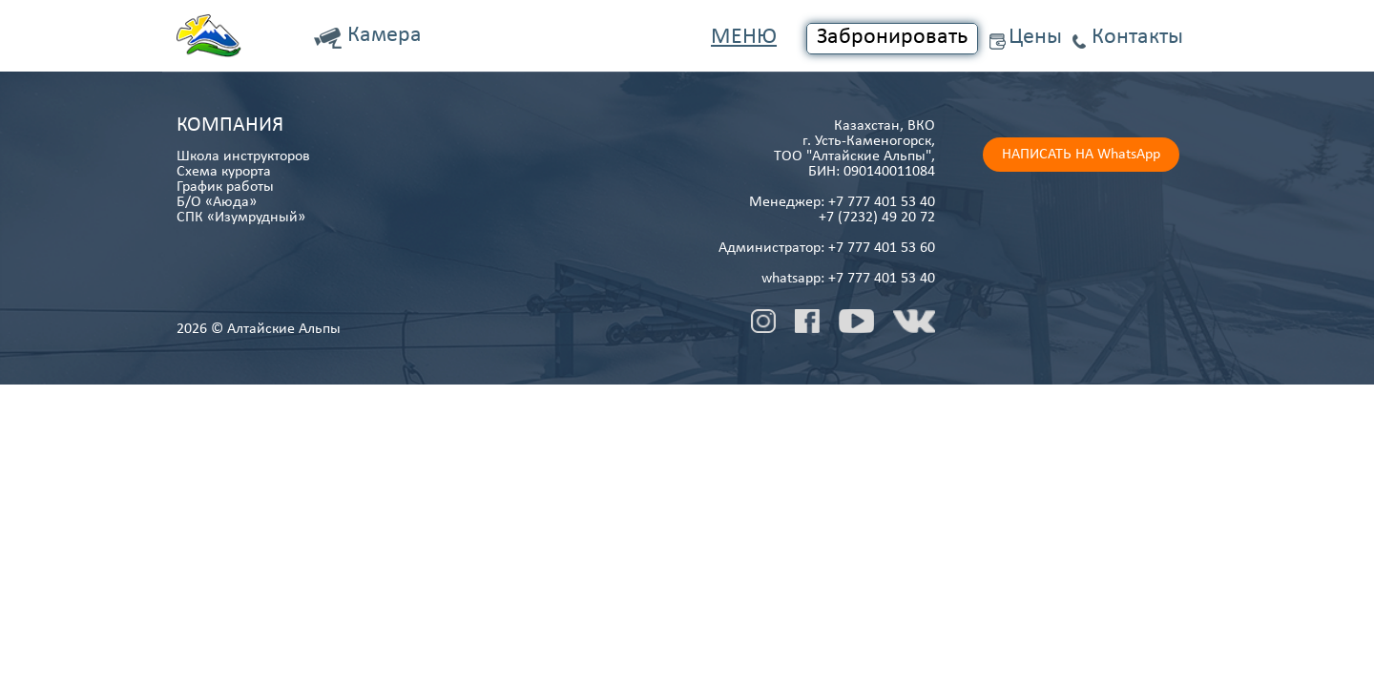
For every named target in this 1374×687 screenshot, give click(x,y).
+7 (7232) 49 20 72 (877, 217)
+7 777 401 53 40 (881, 202)
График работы (225, 187)
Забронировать (892, 37)
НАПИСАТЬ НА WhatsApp (1081, 154)
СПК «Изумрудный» (241, 217)
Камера (384, 35)
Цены (1035, 37)
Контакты (1137, 37)
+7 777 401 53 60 (881, 248)
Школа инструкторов (243, 156)
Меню (744, 37)
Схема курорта (224, 171)
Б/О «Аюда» (217, 202)
